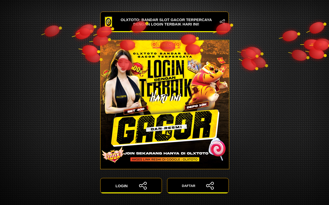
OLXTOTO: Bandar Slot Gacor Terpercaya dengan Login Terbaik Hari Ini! (164, 21)
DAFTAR (198, 186)
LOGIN (131, 186)
